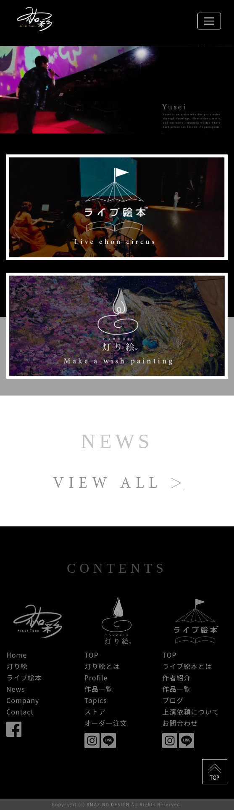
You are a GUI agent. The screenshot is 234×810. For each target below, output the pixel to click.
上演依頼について (190, 711)
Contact (20, 711)
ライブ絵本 (24, 677)
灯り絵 (17, 666)
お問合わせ (180, 723)
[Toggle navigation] (209, 21)
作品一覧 (98, 689)
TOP (91, 655)
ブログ (173, 700)
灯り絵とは (102, 666)
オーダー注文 (105, 723)
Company (22, 700)
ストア (95, 711)
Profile (96, 677)
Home (16, 655)
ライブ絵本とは (187, 666)
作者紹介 (176, 677)
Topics (95, 700)
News (15, 689)
